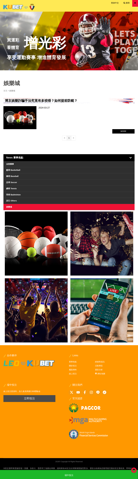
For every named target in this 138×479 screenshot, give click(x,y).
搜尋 (126, 3)
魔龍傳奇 (73, 370)
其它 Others (11, 201)
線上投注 (73, 374)
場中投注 (69, 475)
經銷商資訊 (100, 362)
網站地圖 (101, 374)
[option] (69, 41)
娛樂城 (9, 207)
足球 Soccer (11, 182)
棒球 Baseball (12, 176)
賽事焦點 (73, 362)
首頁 (5, 91)
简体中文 (115, 3)
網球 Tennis (11, 188)
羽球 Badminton (13, 195)
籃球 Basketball (13, 170)
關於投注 (73, 366)
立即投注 (29, 398)
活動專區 (99, 366)
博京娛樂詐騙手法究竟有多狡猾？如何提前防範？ (41, 100)
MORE (123, 131)
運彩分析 (99, 370)
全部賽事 (10, 164)
